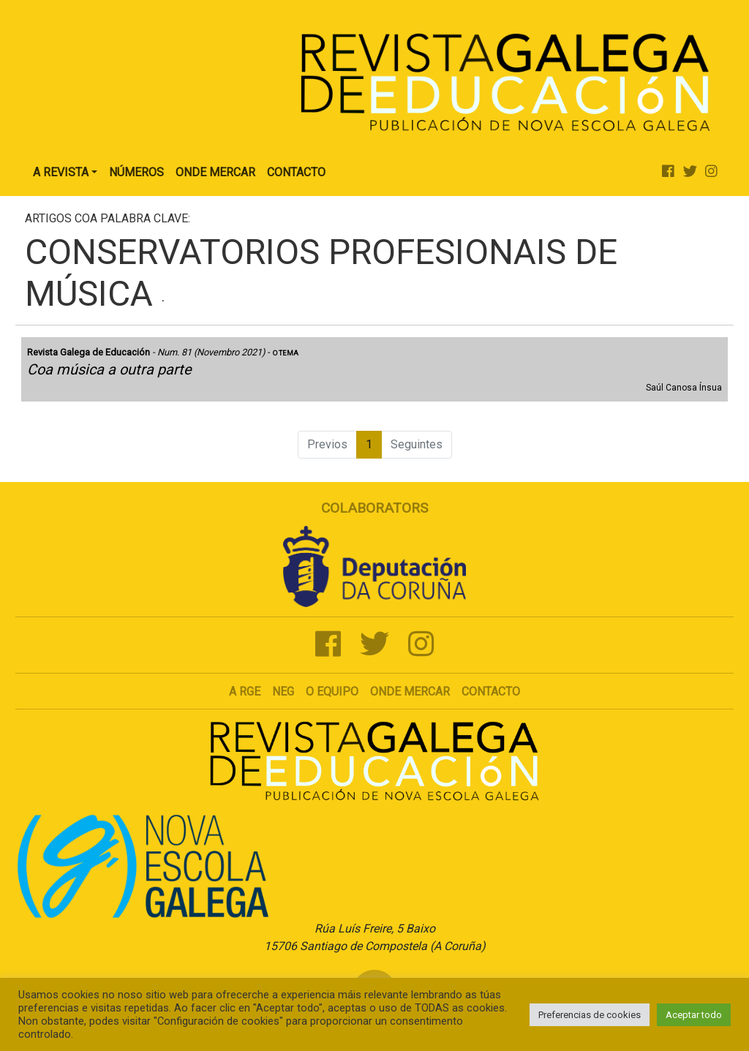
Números (136, 172)
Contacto (296, 172)
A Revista (61, 172)
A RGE (244, 691)
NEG (283, 691)
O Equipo (332, 691)
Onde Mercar (215, 172)
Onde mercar (410, 691)
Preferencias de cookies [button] (589, 1014)
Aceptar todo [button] (694, 1014)
